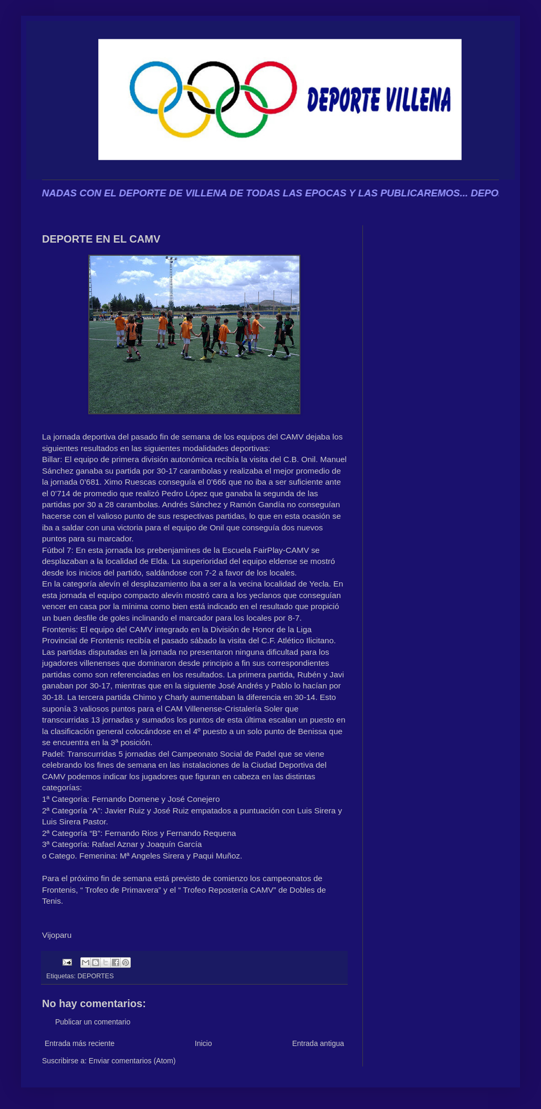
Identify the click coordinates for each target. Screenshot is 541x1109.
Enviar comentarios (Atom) (132, 1060)
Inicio (203, 1043)
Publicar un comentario (92, 1022)
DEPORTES (96, 976)
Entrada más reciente (80, 1043)
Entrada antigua (318, 1043)
